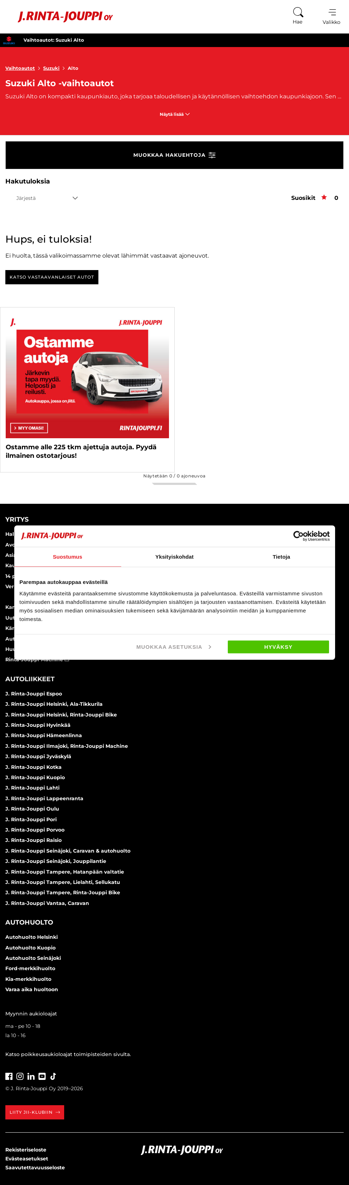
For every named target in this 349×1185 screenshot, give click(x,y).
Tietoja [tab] (281, 557)
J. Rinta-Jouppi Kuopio (35, 777)
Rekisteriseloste (25, 1150)
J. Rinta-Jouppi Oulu (32, 809)
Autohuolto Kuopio (30, 948)
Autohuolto (29, 922)
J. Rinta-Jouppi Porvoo (35, 830)
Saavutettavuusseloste (35, 1167)
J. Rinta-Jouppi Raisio (33, 840)
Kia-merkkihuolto (28, 979)
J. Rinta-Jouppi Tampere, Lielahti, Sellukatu (62, 882)
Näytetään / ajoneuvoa (174, 475)
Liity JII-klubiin (35, 1112)
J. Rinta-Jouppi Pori (31, 819)
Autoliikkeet (30, 679)
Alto (73, 68)
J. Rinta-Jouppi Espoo (33, 693)
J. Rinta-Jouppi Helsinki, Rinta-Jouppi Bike (61, 714)
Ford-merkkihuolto (30, 968)
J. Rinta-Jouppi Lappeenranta (44, 798)
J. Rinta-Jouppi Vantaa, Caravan (47, 903)
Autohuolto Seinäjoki (33, 958)
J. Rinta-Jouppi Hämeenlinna (43, 735)
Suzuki (55, 68)
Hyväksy (278, 646)
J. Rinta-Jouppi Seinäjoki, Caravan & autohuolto (67, 851)
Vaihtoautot (24, 68)
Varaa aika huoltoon (31, 989)
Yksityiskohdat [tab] (174, 557)
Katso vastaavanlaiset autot (52, 277)
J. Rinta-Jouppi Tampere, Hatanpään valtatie (64, 872)
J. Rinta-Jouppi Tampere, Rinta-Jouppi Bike (62, 892)
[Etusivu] (60, 16)
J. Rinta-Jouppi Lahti (32, 788)
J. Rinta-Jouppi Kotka (33, 767)
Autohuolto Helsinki (31, 937)
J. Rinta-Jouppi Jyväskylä (38, 756)
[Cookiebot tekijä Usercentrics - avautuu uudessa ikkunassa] (298, 536)
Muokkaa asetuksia (174, 646)
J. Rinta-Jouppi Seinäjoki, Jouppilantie (55, 861)
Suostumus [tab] (67, 557)
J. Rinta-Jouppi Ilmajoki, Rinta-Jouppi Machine (66, 746)
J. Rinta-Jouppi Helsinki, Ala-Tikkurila (54, 704)
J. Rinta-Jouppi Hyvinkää (38, 725)
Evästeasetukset (26, 1158)
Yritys (17, 519)
